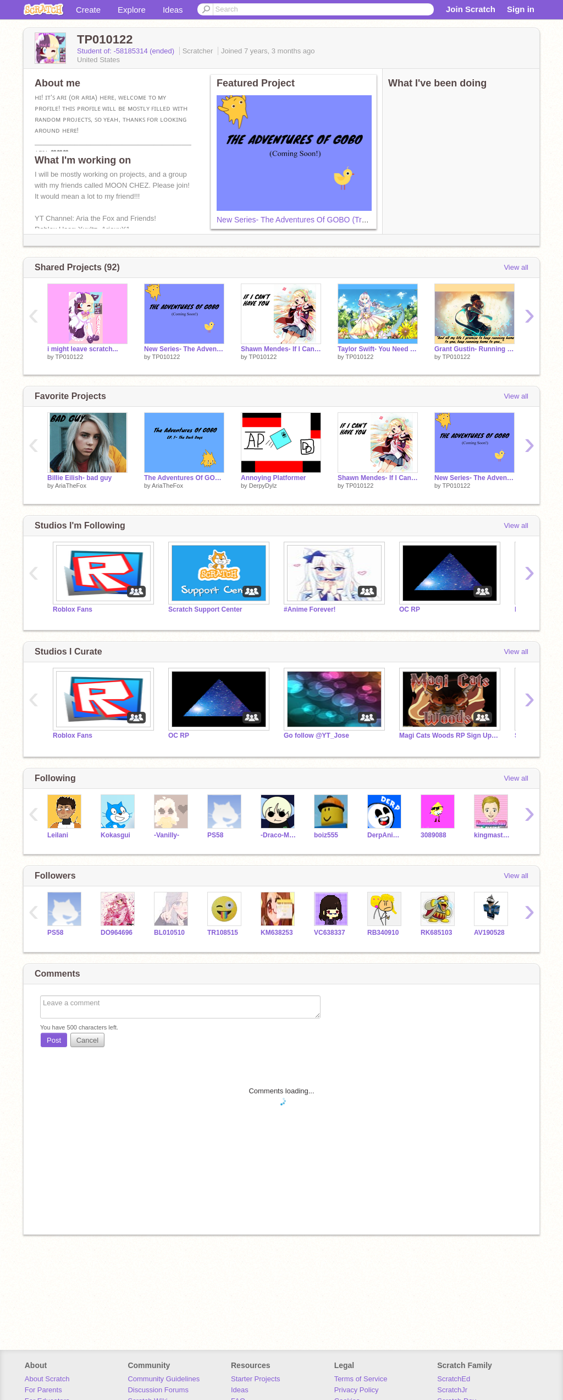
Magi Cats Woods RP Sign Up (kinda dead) (448, 735)
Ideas (173, 9)
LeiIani (57, 835)
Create (88, 9)
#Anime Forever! (310, 609)
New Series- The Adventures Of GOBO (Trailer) (298, 219)
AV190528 (489, 932)
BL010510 (169, 932)
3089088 (433, 835)
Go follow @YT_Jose (316, 735)
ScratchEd (453, 1379)
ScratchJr (452, 1390)
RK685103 (436, 932)
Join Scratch (470, 9)
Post (54, 1040)
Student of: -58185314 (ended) (126, 51)
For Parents (43, 1390)
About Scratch (47, 1379)
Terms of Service (361, 1379)
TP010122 (69, 356)
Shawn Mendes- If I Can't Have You (281, 349)
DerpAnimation (385, 835)
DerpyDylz (263, 485)
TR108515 (222, 932)
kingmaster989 (492, 835)
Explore (132, 9)
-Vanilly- (166, 835)
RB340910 (383, 932)
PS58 (215, 835)
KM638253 (277, 932)
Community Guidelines (164, 1379)
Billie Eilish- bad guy (79, 478)
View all (516, 267)
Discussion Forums (158, 1390)
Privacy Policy (356, 1390)
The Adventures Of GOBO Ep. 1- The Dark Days (184, 478)
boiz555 (326, 835)
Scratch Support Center (205, 609)
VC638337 (329, 932)
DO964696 (117, 932)
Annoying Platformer (273, 478)
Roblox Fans (72, 609)
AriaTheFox (70, 485)
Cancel (87, 1040)
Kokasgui (115, 835)
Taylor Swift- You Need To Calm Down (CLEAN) (378, 349)
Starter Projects (255, 1379)
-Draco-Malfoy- (279, 835)
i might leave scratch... (82, 349)
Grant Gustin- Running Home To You (474, 349)
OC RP (409, 609)
